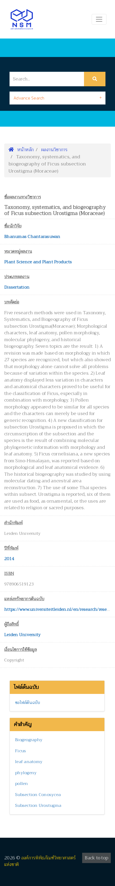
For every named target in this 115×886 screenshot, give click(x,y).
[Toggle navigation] (99, 19)
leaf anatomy (28, 761)
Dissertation (16, 287)
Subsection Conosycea (38, 794)
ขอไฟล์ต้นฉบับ (27, 702)
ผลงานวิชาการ (54, 149)
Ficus (20, 751)
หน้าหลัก (21, 149)
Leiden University (22, 635)
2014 (9, 559)
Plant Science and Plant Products (38, 262)
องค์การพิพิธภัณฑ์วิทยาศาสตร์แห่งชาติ (40, 861)
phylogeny (26, 773)
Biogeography (28, 740)
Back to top (96, 858)
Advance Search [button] (29, 98)
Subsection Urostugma (38, 805)
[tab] (57, 98)
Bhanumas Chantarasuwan (32, 236)
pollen (21, 783)
